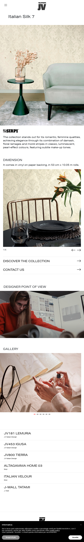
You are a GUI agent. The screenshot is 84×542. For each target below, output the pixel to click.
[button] (81, 525)
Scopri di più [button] (11, 537)
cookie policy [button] (54, 530)
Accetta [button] (75, 537)
